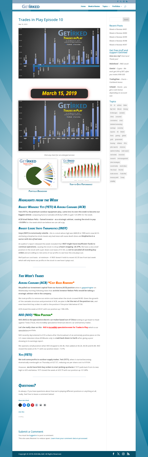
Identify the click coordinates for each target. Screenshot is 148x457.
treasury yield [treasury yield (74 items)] (114, 177)
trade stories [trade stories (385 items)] (114, 174)
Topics (105, 6)
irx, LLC (41, 454)
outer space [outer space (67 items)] (125, 151)
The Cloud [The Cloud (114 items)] (113, 170)
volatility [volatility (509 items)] (112, 181)
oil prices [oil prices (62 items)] (122, 147)
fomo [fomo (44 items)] (111, 136)
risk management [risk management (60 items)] (123, 158)
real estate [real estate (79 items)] (113, 155)
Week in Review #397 (118, 44)
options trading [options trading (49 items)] (115, 151)
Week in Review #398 (118, 41)
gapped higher (88, 287)
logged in (33, 435)
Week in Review (94, 6)
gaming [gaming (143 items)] (118, 136)
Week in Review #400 (118, 33)
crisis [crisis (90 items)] (121, 120)
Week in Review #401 (118, 29)
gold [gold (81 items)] (111, 139)
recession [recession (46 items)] (121, 155)
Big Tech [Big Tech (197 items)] (112, 109)
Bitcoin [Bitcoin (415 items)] (119, 109)
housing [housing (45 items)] (112, 143)
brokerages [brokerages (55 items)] (113, 113)
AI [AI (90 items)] (114, 105)
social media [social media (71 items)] (114, 166)
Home (83, 6)
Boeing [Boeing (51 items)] (126, 109)
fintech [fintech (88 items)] (122, 132)
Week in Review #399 (118, 37)
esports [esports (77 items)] (112, 132)
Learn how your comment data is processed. (69, 438)
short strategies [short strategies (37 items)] (115, 162)
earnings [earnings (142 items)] (113, 128)
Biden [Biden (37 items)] (125, 105)
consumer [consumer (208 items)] (119, 117)
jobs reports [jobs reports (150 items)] (114, 147)
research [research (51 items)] (113, 158)
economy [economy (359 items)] (120, 128)
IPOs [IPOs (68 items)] (125, 143)
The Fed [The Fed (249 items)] (120, 170)
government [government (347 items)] (118, 139)
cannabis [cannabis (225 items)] (122, 113)
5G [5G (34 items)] (111, 105)
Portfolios (116, 6)
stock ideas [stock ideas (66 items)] (123, 166)
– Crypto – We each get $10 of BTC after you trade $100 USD (119, 71)
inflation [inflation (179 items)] (119, 143)
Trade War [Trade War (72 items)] (123, 174)
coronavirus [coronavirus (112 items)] (113, 120)
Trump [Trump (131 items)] (122, 177)
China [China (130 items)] (112, 117)
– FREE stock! (119, 64)
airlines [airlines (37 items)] (119, 105)
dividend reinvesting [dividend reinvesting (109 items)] (116, 124)
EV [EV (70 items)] (117, 132)
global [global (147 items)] (124, 136)
